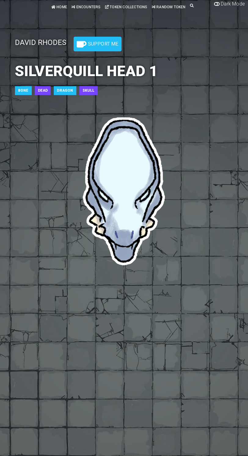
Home (59, 7)
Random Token (169, 7)
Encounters (85, 7)
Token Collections (126, 7)
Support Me (97, 44)
